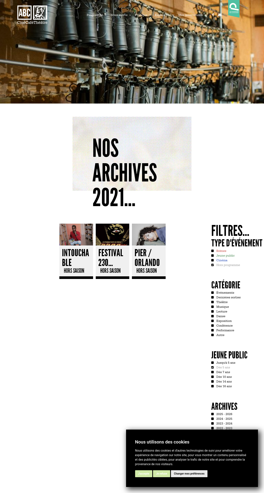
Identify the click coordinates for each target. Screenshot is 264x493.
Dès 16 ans (224, 386)
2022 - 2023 (224, 428)
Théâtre (222, 302)
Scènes (221, 250)
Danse (220, 316)
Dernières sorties (228, 297)
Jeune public (225, 255)
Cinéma (221, 260)
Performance (225, 330)
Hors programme (228, 264)
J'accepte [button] (143, 473)
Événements (225, 292)
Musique (222, 306)
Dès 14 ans (224, 381)
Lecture (221, 311)
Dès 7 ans (223, 372)
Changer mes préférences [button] (189, 473)
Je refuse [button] (161, 473)
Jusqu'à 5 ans (225, 362)
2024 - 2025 (224, 418)
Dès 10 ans (224, 376)
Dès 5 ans (223, 367)
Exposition (224, 320)
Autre (220, 334)
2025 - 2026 (224, 414)
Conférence (224, 325)
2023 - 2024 (224, 423)
